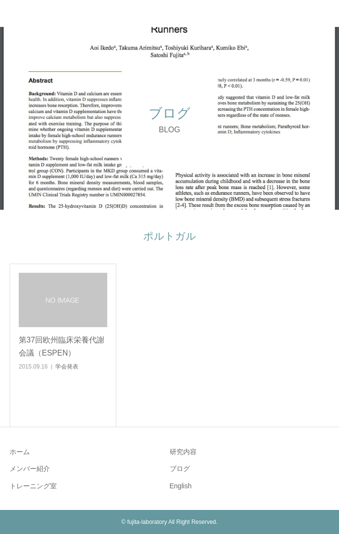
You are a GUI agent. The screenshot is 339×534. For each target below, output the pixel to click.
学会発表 (66, 366)
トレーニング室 (33, 486)
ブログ (180, 468)
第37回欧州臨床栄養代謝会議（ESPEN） (61, 346)
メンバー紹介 (30, 468)
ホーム (20, 452)
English (181, 486)
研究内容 (183, 452)
